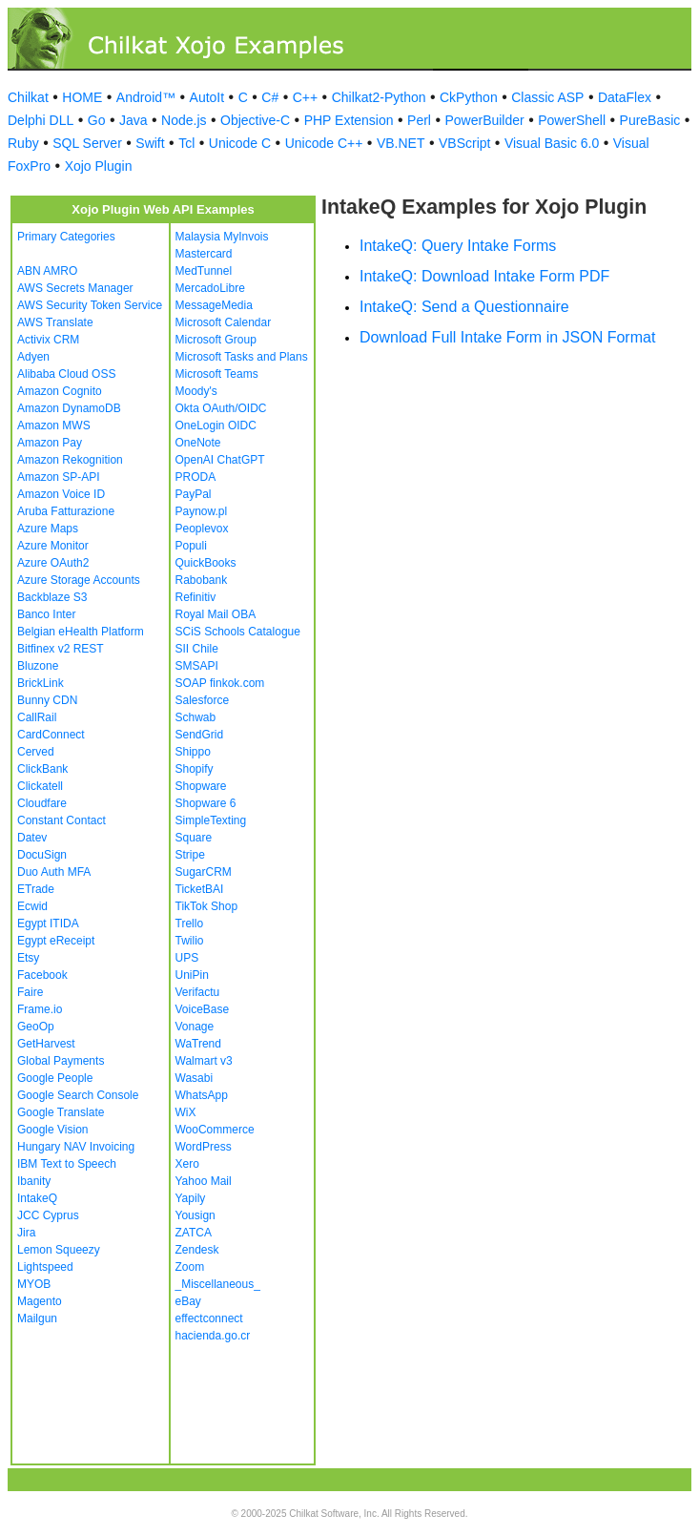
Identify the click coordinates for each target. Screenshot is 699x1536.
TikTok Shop (206, 906)
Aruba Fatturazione (65, 511)
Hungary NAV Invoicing (75, 1146)
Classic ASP (547, 97)
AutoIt (207, 97)
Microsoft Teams (216, 374)
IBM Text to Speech (66, 1164)
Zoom (190, 1267)
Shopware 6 (205, 803)
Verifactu (197, 992)
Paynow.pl (201, 511)
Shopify (194, 769)
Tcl (186, 143)
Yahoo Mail (203, 1181)
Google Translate (60, 1112)
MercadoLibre (210, 288)
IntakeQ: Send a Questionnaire (464, 307)
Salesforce (202, 700)
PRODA (195, 477)
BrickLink (40, 683)
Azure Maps (47, 528)
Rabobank (201, 580)
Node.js (183, 120)
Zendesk (197, 1249)
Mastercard (204, 253)
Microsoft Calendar (223, 322)
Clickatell (40, 786)
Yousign (195, 1215)
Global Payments (60, 1061)
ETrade (35, 889)
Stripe (190, 854)
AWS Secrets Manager (75, 288)
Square (194, 837)
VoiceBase (202, 1009)
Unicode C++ (324, 143)
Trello (189, 923)
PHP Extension (349, 120)
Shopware (201, 786)
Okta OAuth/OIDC (221, 408)
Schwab (195, 717)
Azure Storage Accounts (78, 580)
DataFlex (624, 97)
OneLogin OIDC (216, 425)
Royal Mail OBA (216, 614)
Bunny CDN (47, 700)
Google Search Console (77, 1095)
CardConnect (51, 734)
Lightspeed (45, 1267)
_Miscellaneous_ (217, 1284)
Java (133, 120)
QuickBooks (205, 563)
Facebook (42, 975)
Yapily (190, 1198)
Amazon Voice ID (61, 494)
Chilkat (28, 97)
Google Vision (53, 1129)
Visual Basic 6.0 (551, 143)
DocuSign (42, 854)
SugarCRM (203, 872)
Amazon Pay (49, 442)
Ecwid (32, 906)
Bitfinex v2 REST (60, 648)
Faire (30, 992)
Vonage (195, 1026)
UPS (187, 958)
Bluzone (37, 666)
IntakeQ (37, 1198)
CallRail (36, 717)
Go (97, 120)
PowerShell (572, 120)
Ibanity (34, 1181)
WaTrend (198, 1043)
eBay (188, 1301)
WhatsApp (201, 1095)
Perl (419, 120)
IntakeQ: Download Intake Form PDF (484, 276)
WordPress (203, 1146)
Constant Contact (61, 820)
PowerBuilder (484, 120)
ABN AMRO (47, 271)
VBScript (464, 143)
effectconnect (209, 1318)
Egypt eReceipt (55, 940)
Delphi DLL (40, 120)
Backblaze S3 (52, 597)
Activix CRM (48, 339)
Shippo (193, 751)
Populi (191, 545)
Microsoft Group (216, 339)
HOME (82, 97)
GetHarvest (46, 1043)
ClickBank (42, 769)
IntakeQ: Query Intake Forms (458, 246)
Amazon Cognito (59, 391)
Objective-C (255, 120)
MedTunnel (204, 271)
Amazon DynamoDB (69, 408)
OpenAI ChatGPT (220, 460)
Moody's (196, 391)
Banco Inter (46, 614)
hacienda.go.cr (213, 1335)
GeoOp (35, 1026)
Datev (32, 837)
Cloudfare (42, 803)
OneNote (198, 442)
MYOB (34, 1284)
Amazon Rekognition (70, 460)
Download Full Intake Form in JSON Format (507, 337)
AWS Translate (55, 322)
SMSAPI (196, 666)
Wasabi (194, 1078)
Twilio (189, 940)
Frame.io (39, 1009)
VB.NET (401, 143)
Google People (55, 1078)
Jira (26, 1232)
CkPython (469, 97)
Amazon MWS (54, 425)
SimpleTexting (211, 820)
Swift (149, 143)
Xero (187, 1164)
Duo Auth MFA (54, 872)
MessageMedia (214, 305)
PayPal (193, 494)
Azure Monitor (53, 545)
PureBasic (650, 120)
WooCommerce (215, 1129)
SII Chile (196, 648)
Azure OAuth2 (53, 563)
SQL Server (87, 143)
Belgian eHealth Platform (80, 631)
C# (269, 97)
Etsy (28, 958)
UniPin (192, 975)
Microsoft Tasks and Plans (241, 356)
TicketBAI (199, 889)
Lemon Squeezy (58, 1249)
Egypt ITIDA (48, 923)
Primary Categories (66, 236)
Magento (39, 1301)
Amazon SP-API (58, 477)
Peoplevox (202, 528)
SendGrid (199, 734)
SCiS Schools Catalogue (237, 631)
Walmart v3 (204, 1061)
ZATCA (193, 1232)
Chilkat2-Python (379, 97)
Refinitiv (195, 597)
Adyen (33, 356)
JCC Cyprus (48, 1215)
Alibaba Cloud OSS (66, 374)
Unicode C (240, 143)
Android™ (145, 97)
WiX (185, 1112)
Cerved (35, 751)
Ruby (23, 143)
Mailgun (37, 1318)
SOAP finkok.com (220, 683)
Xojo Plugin (99, 166)
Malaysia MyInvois (222, 236)
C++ (305, 97)
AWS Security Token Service (89, 305)
